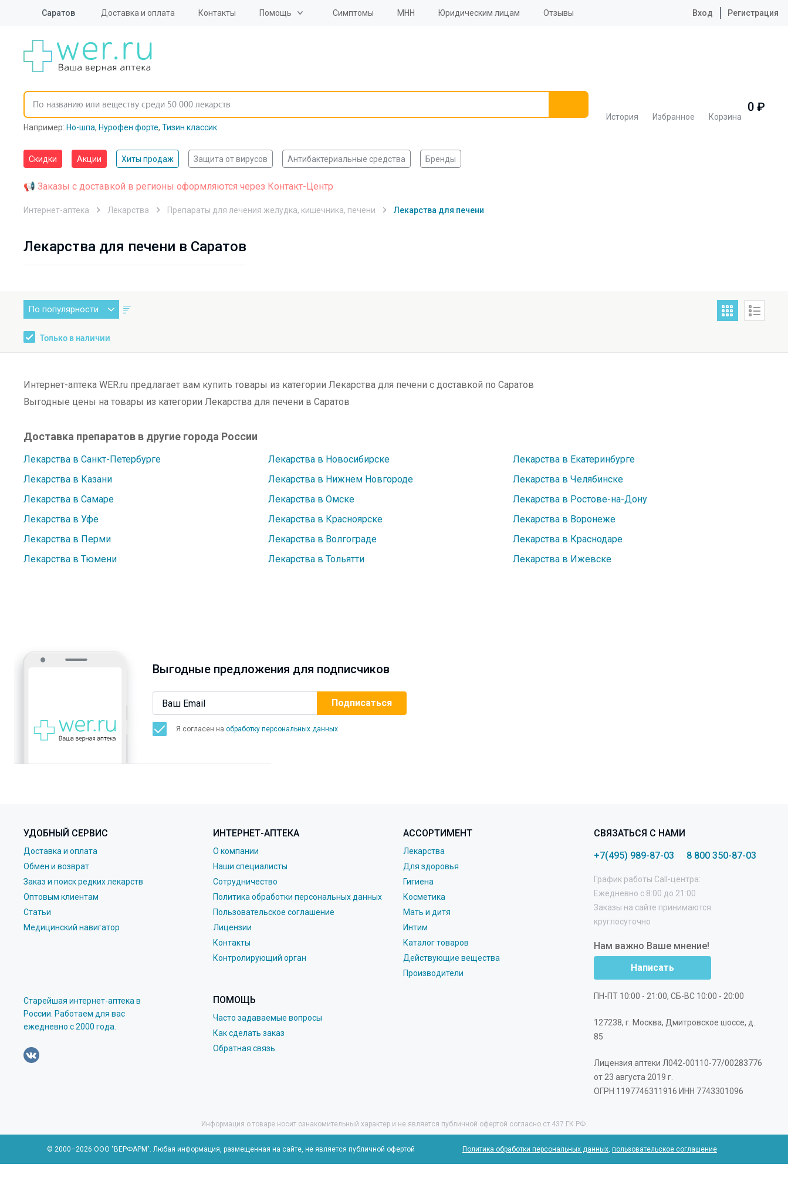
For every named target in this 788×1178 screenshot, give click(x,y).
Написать (652, 967)
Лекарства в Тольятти (316, 559)
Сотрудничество (245, 881)
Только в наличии (75, 338)
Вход (693, 13)
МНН (406, 13)
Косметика (424, 897)
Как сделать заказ (249, 1033)
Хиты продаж (147, 159)
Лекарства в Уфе (61, 519)
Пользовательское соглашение (273, 912)
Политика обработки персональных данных (297, 897)
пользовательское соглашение (664, 1149)
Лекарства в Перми (67, 539)
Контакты (217, 13)
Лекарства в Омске (311, 499)
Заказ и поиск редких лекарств (83, 881)
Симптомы (353, 13)
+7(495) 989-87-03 (634, 855)
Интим (415, 927)
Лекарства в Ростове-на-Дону (580, 499)
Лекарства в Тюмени (70, 559)
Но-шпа (80, 127)
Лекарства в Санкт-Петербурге (92, 459)
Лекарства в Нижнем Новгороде (340, 479)
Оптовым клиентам (61, 897)
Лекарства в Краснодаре (568, 539)
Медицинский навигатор (71, 927)
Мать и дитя (427, 912)
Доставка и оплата (138, 13)
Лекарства (424, 851)
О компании (236, 851)
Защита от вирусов (231, 159)
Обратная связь (244, 1048)
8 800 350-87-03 (721, 855)
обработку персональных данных (282, 729)
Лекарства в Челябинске (568, 479)
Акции (89, 159)
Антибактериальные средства (346, 159)
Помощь (275, 13)
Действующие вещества (451, 958)
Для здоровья (431, 866)
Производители (433, 973)
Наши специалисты (250, 866)
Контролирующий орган (259, 958)
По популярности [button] (73, 309)
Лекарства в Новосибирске (329, 459)
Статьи (37, 912)
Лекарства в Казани (67, 479)
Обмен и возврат (56, 866)
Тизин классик (189, 127)
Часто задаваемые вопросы (267, 1017)
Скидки (43, 159)
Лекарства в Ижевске (562, 559)
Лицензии (232, 927)
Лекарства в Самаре (68, 499)
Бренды (440, 159)
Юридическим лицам (479, 13)
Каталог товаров (436, 942)
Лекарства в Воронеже (564, 519)
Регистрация (753, 13)
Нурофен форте (128, 127)
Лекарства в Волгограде (322, 539)
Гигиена (418, 881)
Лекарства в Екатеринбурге (574, 459)
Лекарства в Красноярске (325, 519)
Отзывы (558, 13)
